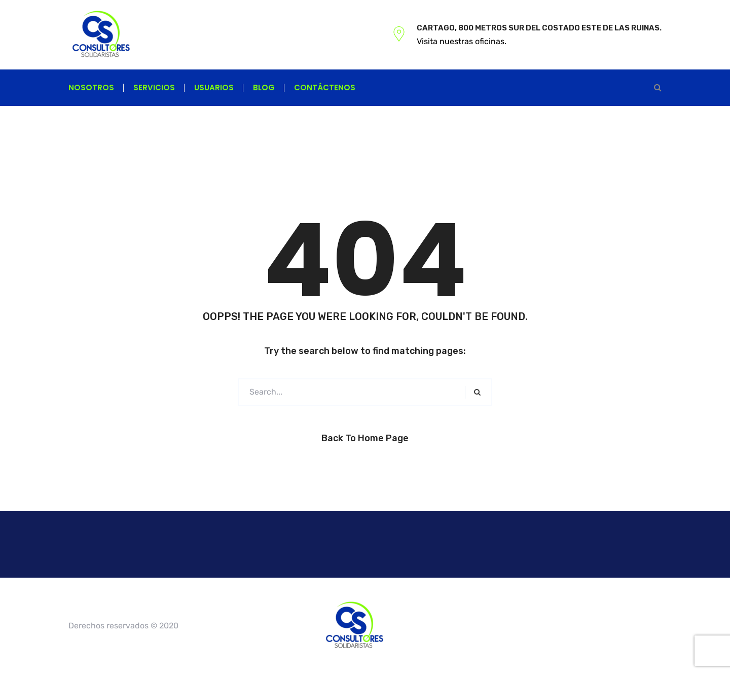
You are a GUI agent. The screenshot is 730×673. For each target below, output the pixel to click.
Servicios (154, 87)
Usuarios (214, 87)
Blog (264, 87)
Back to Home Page (365, 438)
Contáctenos (324, 87)
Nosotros (91, 87)
